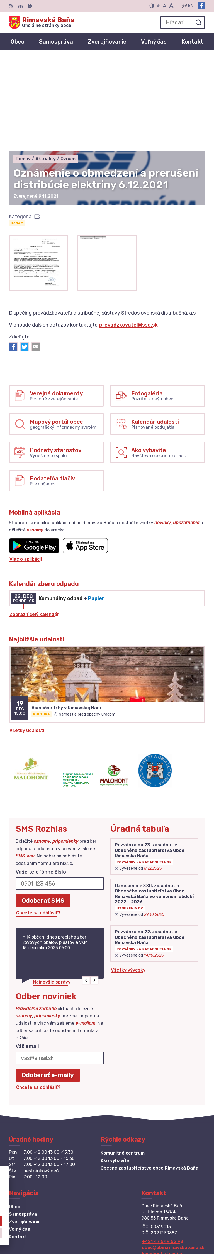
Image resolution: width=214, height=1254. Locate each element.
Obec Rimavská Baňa (182, 1231)
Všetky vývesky (128, 878)
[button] (86, 888)
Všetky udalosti (26, 638)
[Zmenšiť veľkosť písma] (158, 6)
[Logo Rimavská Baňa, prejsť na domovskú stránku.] (42, 22)
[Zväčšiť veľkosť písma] (171, 6)
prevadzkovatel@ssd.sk (128, 233)
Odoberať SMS (43, 808)
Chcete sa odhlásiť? (38, 820)
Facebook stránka (162, 1161)
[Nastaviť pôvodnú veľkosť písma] (164, 6)
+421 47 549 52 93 (162, 1149)
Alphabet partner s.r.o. (179, 1224)
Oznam (17, 131)
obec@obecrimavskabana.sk (173, 1155)
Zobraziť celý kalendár (34, 522)
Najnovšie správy (51, 889)
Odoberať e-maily (48, 983)
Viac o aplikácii (25, 467)
